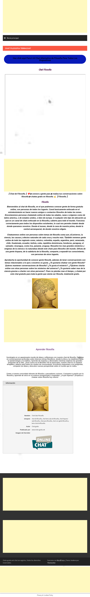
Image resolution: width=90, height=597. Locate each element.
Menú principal (13, 38)
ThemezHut (51, 563)
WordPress (61, 560)
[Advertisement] (45, 16)
